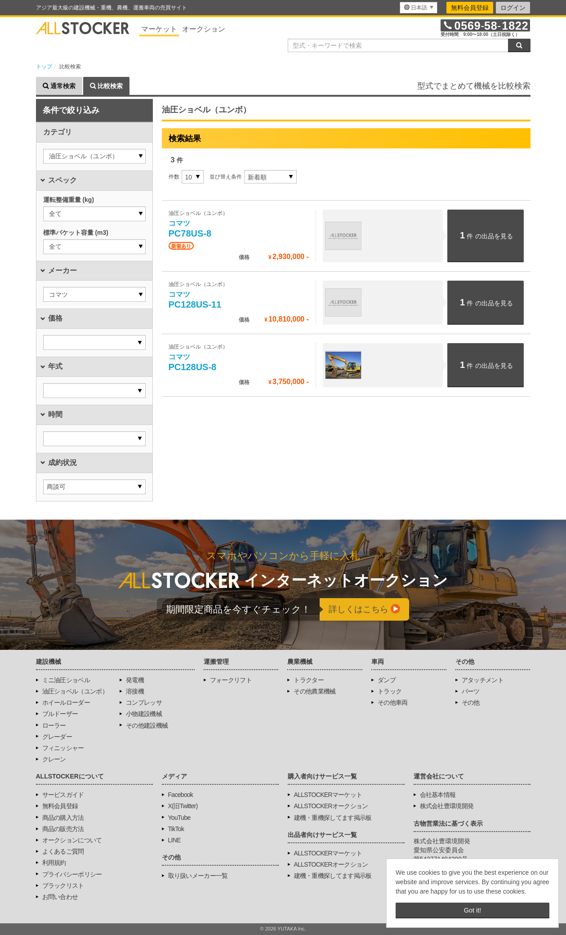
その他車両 (393, 702)
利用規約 (54, 862)
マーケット (159, 29)
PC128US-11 (195, 300)
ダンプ (387, 680)
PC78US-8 (190, 228)
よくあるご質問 (63, 851)
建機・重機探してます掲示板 (333, 817)
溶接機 (135, 691)
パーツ (471, 691)
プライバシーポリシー (72, 874)
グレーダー (57, 736)
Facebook (180, 794)
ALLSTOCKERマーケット (328, 794)
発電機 (135, 680)
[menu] (418, 7)
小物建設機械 (144, 713)
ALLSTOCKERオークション (331, 806)
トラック (389, 691)
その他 (471, 702)
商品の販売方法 (63, 828)
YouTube (179, 817)
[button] (94, 156)
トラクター (309, 680)
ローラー (54, 725)
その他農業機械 (314, 691)
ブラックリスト (63, 885)
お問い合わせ (60, 896)
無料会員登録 (470, 7)
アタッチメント (483, 680)
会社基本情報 (438, 794)
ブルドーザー (60, 713)
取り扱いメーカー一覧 (198, 875)
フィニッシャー (63, 748)
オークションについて (72, 840)
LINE (174, 840)
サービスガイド (63, 794)
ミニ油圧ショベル (66, 680)
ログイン (513, 7)
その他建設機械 (147, 725)
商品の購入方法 (63, 817)
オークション (203, 29)
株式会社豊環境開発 (447, 806)
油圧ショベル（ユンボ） (75, 691)
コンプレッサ (144, 702)
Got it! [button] (472, 910)
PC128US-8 (193, 362)
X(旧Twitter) (183, 806)
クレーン (54, 759)
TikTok (176, 828)
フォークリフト (231, 680)
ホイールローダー (66, 702)
